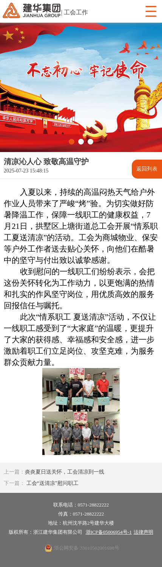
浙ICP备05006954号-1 (109, 532)
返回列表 (146, 169)
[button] (71, 141)
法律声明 (143, 532)
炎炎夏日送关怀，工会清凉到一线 (54, 472)
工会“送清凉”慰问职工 (41, 483)
